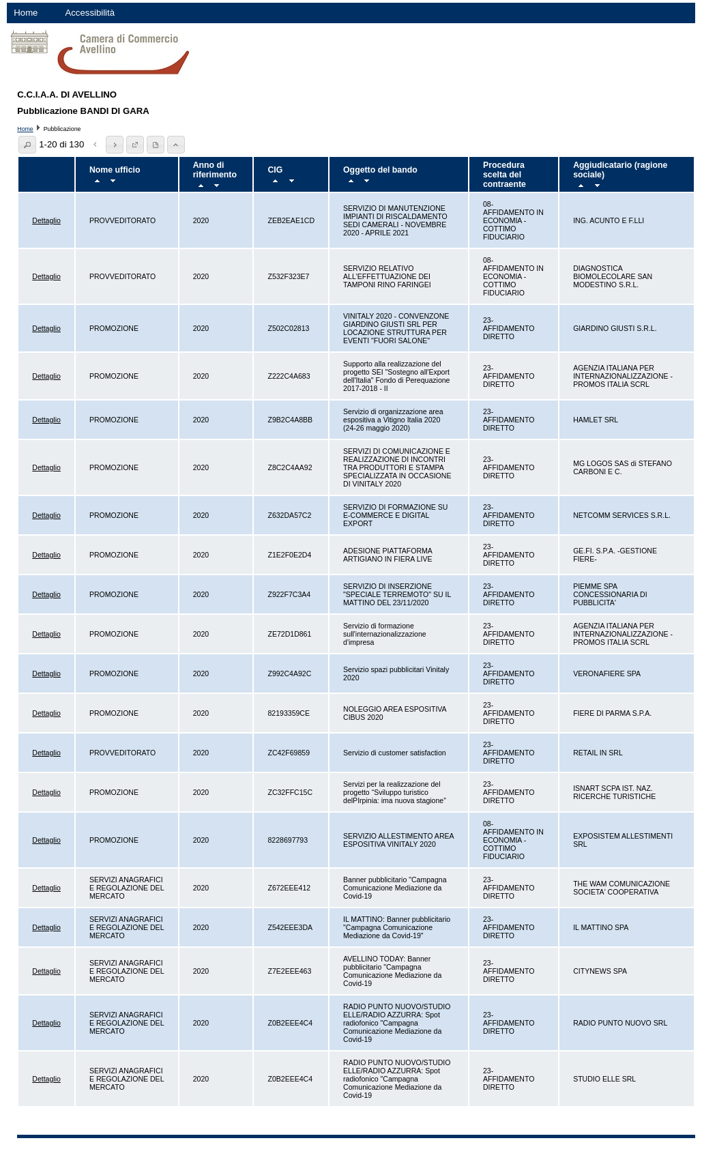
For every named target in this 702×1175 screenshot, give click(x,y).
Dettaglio (46, 220)
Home (26, 13)
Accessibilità (90, 13)
